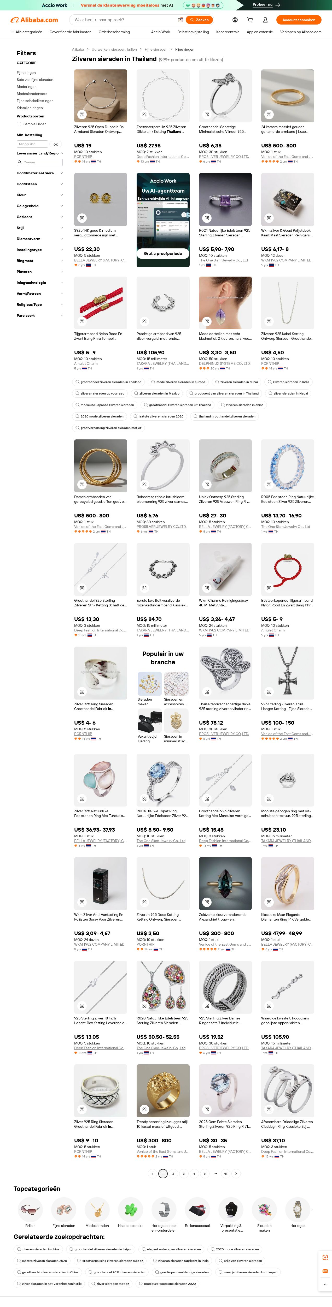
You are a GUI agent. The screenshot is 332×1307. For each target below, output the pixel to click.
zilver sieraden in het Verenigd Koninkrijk (49, 1284)
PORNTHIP (83, 156)
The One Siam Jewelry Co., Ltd (223, 260)
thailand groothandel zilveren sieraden (224, 416)
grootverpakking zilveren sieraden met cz (108, 428)
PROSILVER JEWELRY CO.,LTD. (224, 156)
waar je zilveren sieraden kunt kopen (248, 1272)
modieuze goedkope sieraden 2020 (167, 1284)
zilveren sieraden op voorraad (99, 393)
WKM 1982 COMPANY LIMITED (286, 260)
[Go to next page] (236, 1173)
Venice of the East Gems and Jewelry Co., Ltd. (287, 156)
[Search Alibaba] (124, 20)
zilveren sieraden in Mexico (156, 393)
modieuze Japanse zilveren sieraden (104, 405)
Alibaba (78, 49)
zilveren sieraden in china (242, 405)
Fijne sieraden (156, 49)
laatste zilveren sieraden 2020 (158, 416)
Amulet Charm (86, 363)
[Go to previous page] (152, 1173)
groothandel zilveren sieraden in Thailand (108, 382)
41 (225, 1173)
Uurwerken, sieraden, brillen (114, 49)
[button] (180, 20)
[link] (325, 1257)
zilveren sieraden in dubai (236, 382)
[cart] (251, 21)
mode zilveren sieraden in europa (178, 382)
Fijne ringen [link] (184, 49)
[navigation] (40, 612)
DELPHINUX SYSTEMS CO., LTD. (225, 363)
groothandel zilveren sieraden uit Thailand (177, 405)
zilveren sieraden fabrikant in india (181, 1261)
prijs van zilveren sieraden (240, 1261)
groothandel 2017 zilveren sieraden (117, 1272)
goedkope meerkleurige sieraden (182, 1272)
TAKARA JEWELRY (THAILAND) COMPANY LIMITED (163, 363)
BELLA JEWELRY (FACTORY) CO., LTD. (100, 260)
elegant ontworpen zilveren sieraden (171, 1249)
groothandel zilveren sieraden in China (48, 1272)
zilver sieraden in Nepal (288, 393)
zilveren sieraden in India (288, 382)
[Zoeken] (199, 20)
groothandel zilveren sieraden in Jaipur (100, 1249)
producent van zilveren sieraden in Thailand (224, 393)
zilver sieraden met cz (110, 1284)
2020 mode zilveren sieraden (99, 416)
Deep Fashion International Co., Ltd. (163, 156)
